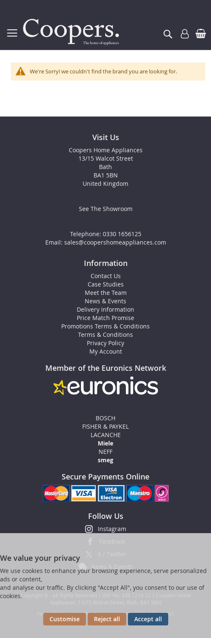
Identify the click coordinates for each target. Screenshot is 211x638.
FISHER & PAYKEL (105, 426)
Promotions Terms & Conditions (105, 326)
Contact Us (106, 276)
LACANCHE (106, 435)
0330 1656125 (122, 234)
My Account (105, 351)
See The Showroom (106, 209)
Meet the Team (106, 293)
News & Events (105, 301)
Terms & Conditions (105, 335)
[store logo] (72, 32)
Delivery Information (105, 309)
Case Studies (106, 284)
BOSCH (105, 418)
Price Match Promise (105, 318)
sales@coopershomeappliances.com (115, 242)
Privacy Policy (105, 343)
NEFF (105, 452)
